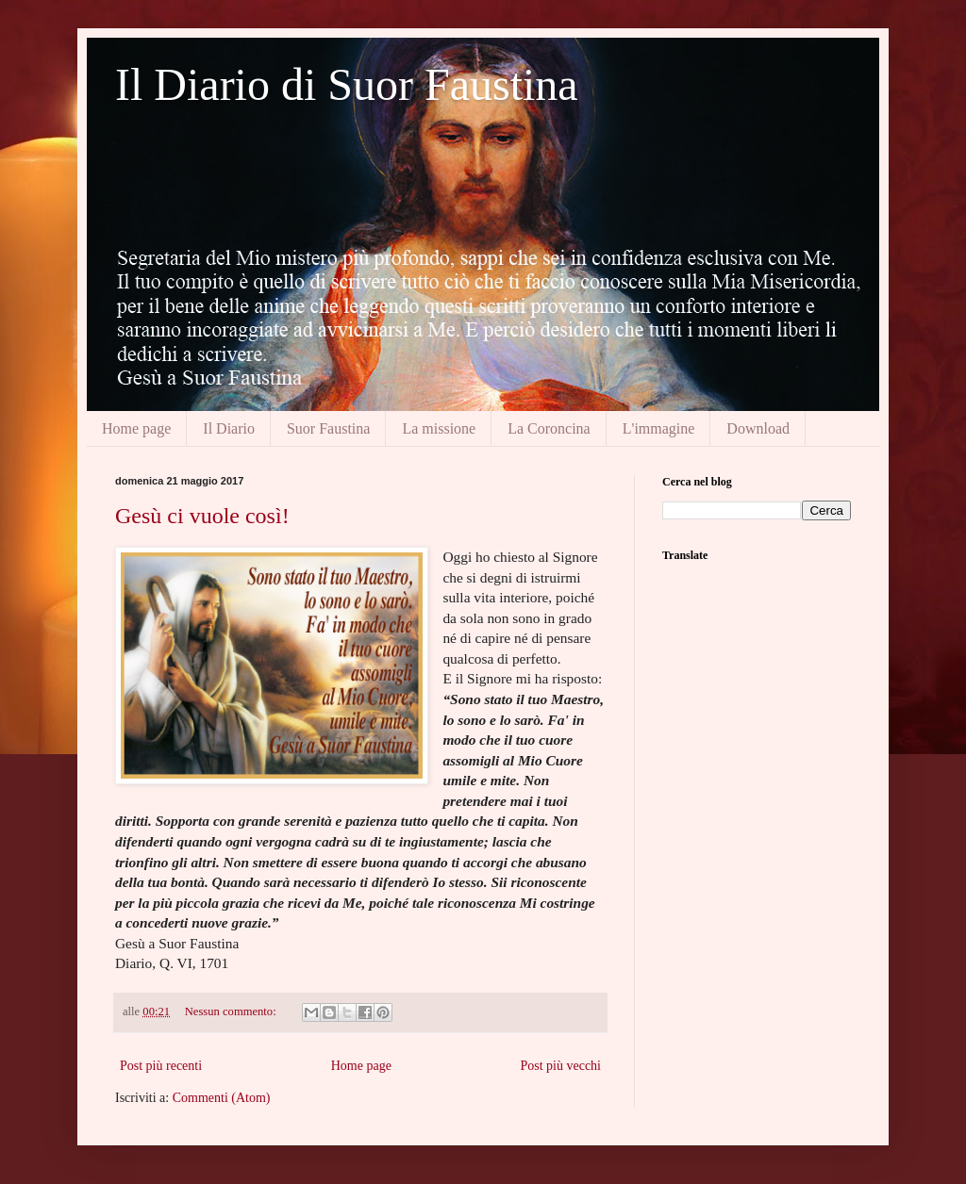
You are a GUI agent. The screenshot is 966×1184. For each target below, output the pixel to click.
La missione (438, 428)
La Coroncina (549, 428)
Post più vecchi (560, 1066)
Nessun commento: (232, 1011)
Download (758, 428)
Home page (136, 428)
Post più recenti (161, 1066)
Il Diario (229, 428)
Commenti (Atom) (222, 1098)
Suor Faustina (328, 428)
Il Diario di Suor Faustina (346, 84)
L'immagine (659, 428)
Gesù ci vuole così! (202, 515)
